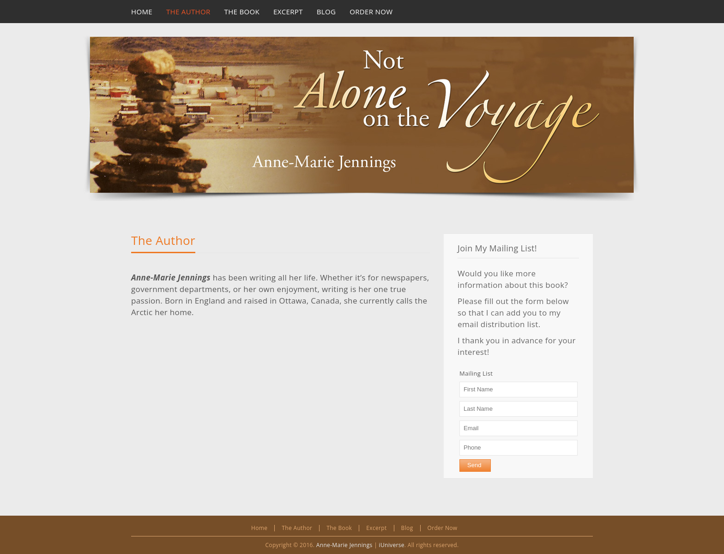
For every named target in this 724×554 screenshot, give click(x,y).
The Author (163, 240)
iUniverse (391, 545)
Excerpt (376, 528)
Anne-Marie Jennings (344, 545)
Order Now (443, 528)
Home (259, 528)
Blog (407, 528)
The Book (339, 528)
